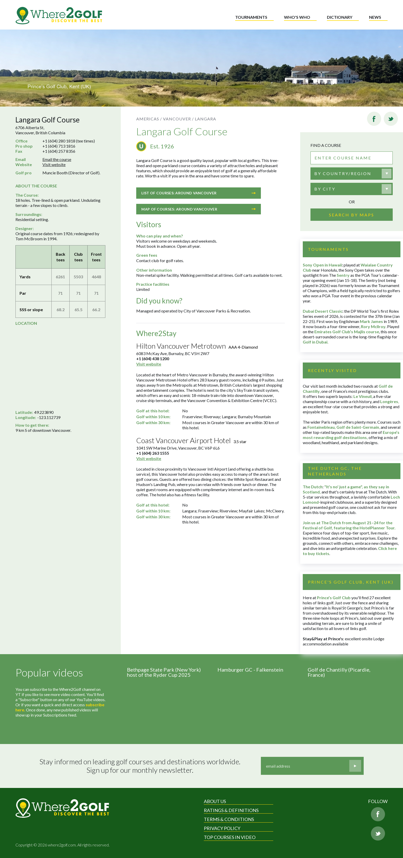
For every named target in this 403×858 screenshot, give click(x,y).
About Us (215, 801)
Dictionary (339, 17)
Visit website (54, 164)
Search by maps (351, 214)
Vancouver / (178, 118)
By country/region (342, 173)
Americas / (149, 118)
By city (324, 188)
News (375, 17)
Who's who (297, 17)
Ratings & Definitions (231, 810)
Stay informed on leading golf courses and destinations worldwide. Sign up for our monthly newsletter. (140, 766)
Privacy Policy (222, 828)
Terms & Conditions (229, 819)
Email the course (56, 159)
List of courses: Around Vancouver (198, 193)
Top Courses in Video (229, 837)
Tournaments (251, 17)
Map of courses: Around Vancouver (198, 209)
